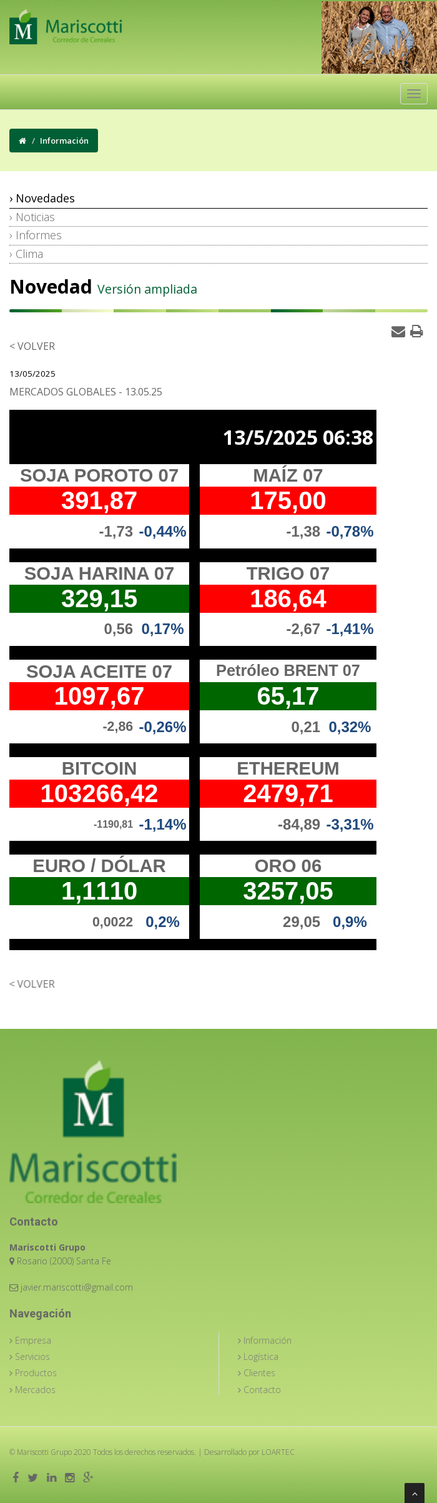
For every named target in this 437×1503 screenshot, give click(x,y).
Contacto (271, 1390)
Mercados (44, 1390)
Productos (45, 1373)
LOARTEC (266, 1452)
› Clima (26, 253)
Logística (270, 1356)
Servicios (41, 1356)
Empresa (42, 1340)
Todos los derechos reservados (131, 1452)
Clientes (268, 1373)
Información (276, 1340)
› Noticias (32, 216)
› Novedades (42, 198)
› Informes (35, 234)
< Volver (31, 346)
